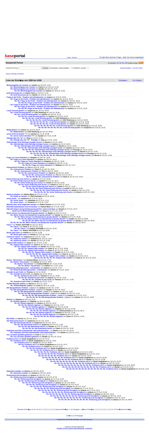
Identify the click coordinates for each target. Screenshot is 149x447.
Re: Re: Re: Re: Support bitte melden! (37, 252)
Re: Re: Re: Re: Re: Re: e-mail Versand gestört (48, 122)
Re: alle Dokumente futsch (20, 323)
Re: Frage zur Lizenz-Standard (22, 159)
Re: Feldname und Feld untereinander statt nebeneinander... (33, 332)
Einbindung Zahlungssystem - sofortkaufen (23, 268)
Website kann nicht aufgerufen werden (21, 204)
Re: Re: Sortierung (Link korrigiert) (27, 379)
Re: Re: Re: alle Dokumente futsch (31, 326)
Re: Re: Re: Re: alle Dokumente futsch (37, 328)
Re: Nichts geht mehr (18, 234)
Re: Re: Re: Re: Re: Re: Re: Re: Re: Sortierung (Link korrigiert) (74, 396)
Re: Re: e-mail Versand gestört (26, 114)
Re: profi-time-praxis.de (19, 95)
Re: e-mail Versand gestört (20, 112)
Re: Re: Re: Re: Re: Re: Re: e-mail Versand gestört (53, 126)
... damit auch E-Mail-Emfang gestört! (24, 211)
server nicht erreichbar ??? (17, 134)
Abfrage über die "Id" (15, 138)
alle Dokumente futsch (15, 321)
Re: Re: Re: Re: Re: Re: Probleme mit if (53, 354)
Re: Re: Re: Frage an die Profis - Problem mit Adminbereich (41, 103)
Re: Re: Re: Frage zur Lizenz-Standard (37, 165)
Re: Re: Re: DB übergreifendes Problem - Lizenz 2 (37, 293)
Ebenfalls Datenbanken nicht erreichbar (22, 207)
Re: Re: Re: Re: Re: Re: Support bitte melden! (48, 256)
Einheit (9, 299)
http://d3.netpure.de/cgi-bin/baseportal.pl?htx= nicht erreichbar (31, 209)
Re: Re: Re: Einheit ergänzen (29, 305)
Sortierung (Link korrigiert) (17, 375)
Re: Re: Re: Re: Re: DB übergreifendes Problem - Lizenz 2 (48, 297)
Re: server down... (17, 200)
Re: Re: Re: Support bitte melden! (31, 248)
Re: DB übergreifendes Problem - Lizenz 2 (26, 290)
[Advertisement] (23, 26)
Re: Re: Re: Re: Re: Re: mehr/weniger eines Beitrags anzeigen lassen (57, 153)
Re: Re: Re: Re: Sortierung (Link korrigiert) (46, 386)
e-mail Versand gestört (15, 111)
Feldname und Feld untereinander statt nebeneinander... (28, 331)
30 (120, 63)
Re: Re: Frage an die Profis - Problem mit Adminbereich (35, 101)
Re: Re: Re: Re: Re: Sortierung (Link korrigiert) (52, 388)
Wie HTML (10, 319)
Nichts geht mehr (13, 233)
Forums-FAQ (137, 68)
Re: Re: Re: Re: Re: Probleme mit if (48, 352)
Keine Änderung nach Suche (18, 179)
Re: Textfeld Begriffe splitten (21, 285)
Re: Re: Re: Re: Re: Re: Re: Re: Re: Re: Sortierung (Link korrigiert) (84, 400)
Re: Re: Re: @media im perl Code (31, 278)
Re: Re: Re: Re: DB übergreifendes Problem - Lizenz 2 (43, 295)
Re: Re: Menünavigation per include (28, 91)
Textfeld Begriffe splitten (16, 284)
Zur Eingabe (75, 409)
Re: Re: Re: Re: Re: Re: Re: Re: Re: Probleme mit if (70, 361)
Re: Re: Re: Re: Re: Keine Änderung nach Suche (49, 190)
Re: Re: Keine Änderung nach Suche (28, 183)
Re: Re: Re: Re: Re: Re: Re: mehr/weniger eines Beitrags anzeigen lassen (62, 155)
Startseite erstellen (14, 371)
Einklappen (123, 80)
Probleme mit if (12, 339)
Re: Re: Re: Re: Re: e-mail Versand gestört (42, 120)
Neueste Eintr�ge (24, 409)
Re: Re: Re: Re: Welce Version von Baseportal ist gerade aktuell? (47, 221)
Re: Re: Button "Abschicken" (29, 266)
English (69, 57)
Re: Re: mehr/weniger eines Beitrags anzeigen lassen (35, 146)
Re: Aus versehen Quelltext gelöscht (24, 337)
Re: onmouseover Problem (20, 169)
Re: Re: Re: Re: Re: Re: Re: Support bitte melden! (53, 258)
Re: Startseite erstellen (19, 373)
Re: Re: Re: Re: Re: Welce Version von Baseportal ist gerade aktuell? (37, 222)
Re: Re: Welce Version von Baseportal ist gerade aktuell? (36, 217)
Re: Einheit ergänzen (18, 301)
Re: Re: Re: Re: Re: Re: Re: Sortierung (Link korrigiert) (63, 392)
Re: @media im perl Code (20, 274)
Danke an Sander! (13, 194)
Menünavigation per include (17, 85)
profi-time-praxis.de (14, 93)
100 (126, 63)
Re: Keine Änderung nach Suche (23, 181)
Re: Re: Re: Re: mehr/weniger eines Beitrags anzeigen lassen (46, 150)
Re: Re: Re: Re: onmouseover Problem (37, 175)
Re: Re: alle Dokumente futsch (26, 325)
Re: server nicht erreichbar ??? (22, 136)
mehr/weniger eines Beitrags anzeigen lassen (24, 142)
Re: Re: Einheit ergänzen (24, 303)
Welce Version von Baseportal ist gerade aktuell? (25, 213)
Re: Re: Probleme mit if (27, 344)
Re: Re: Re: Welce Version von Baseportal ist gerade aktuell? (42, 219)
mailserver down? (13, 237)
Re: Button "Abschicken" (20, 262)
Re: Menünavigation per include (22, 87)
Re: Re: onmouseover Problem (26, 171)
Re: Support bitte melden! (20, 245)
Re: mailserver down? (18, 239)
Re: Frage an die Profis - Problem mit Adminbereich (30, 99)
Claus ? (9, 225)
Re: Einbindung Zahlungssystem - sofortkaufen (28, 270)
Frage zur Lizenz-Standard (17, 158)
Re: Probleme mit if (17, 341)
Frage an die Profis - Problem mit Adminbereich (25, 97)
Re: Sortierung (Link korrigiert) (22, 377)
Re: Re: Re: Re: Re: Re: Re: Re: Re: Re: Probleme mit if (75, 363)
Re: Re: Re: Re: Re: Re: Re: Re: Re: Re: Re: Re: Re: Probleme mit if (92, 369)
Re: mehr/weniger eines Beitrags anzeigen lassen (29, 144)
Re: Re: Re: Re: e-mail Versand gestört (37, 118)
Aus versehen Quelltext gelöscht (19, 335)
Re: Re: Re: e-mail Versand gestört (31, 116)
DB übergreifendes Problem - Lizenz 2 (21, 288)
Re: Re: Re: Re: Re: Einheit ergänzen (48, 316)
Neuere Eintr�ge (61, 409)
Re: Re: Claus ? (20, 228)
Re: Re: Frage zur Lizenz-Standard (27, 161)
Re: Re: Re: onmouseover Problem (31, 173)
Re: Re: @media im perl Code (25, 276)
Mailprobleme (12, 130)
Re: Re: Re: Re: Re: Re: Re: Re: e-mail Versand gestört (59, 127)
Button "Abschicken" (15, 260)
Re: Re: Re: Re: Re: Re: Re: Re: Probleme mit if (64, 359)
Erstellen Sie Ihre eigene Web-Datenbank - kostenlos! (74, 428)
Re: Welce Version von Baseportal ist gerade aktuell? (30, 215)
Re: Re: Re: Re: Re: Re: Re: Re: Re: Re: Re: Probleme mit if (81, 365)
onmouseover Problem (15, 167)
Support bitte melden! (15, 243)
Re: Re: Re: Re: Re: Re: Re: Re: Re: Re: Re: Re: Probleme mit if (86, 367)
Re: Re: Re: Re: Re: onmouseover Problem (42, 177)
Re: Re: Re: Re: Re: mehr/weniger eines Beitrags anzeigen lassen (51, 152)
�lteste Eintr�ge (125, 409)
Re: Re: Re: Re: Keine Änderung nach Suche (43, 188)
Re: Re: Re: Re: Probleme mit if (42, 350)
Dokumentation (125, 68)
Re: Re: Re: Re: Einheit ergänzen (39, 309)
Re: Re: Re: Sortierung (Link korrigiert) (37, 383)
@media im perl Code (15, 272)
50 (123, 63)
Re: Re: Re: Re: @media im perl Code (36, 279)
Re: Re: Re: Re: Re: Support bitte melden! (42, 254)
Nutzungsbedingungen (86, 419)
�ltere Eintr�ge (88, 409)
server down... (12, 198)
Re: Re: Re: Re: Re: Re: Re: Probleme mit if (59, 358)
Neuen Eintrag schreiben (15, 74)
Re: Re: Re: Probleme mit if (36, 348)
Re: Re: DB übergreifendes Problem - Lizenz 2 (32, 291)
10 (117, 63)
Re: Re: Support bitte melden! (25, 246)
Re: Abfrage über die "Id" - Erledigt (23, 140)
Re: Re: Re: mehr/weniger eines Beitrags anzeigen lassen (40, 148)
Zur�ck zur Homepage (74, 416)
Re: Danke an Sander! (18, 196)
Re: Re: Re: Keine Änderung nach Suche (38, 186)
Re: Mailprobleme (17, 132)
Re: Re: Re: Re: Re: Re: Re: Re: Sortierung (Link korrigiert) (69, 394)
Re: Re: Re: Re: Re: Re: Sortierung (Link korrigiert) (57, 390)
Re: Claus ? (14, 227)
